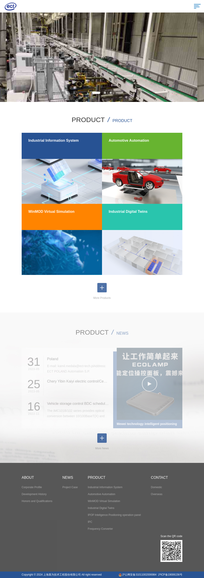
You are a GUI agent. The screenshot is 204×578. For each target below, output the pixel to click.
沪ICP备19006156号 (170, 574)
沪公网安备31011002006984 (139, 574)
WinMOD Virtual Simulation (104, 501)
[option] (102, 57)
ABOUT (28, 477)
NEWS (67, 477)
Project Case (70, 487)
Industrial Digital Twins (101, 508)
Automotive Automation (101, 494)
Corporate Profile (32, 487)
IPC (90, 521)
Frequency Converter (100, 528)
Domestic (156, 487)
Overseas (156, 494)
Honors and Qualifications (37, 501)
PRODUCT (96, 477)
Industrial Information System (105, 487)
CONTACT (159, 477)
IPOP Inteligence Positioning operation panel (114, 515)
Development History (34, 494)
